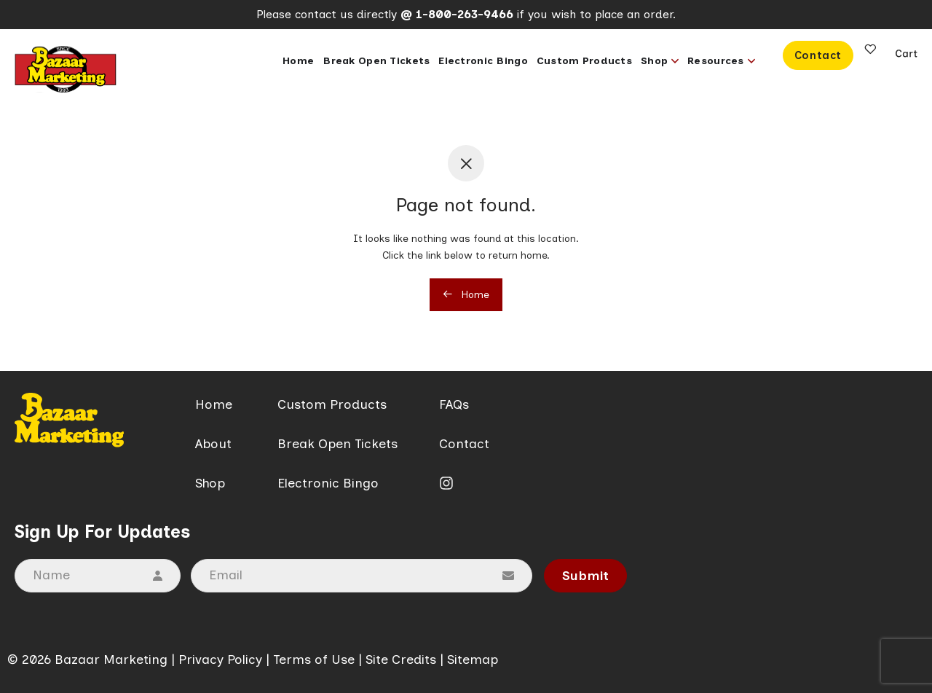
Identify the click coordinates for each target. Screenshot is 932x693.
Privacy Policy (220, 659)
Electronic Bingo (328, 483)
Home (466, 295)
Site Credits (401, 659)
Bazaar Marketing (111, 659)
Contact (464, 444)
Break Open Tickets (337, 444)
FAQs (454, 404)
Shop (210, 483)
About (213, 444)
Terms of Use (314, 659)
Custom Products (332, 404)
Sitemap (472, 659)
